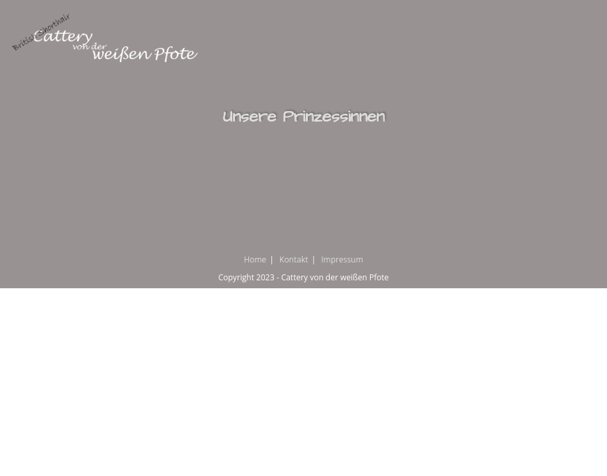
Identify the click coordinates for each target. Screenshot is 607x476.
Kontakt (293, 259)
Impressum (342, 259)
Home (255, 259)
